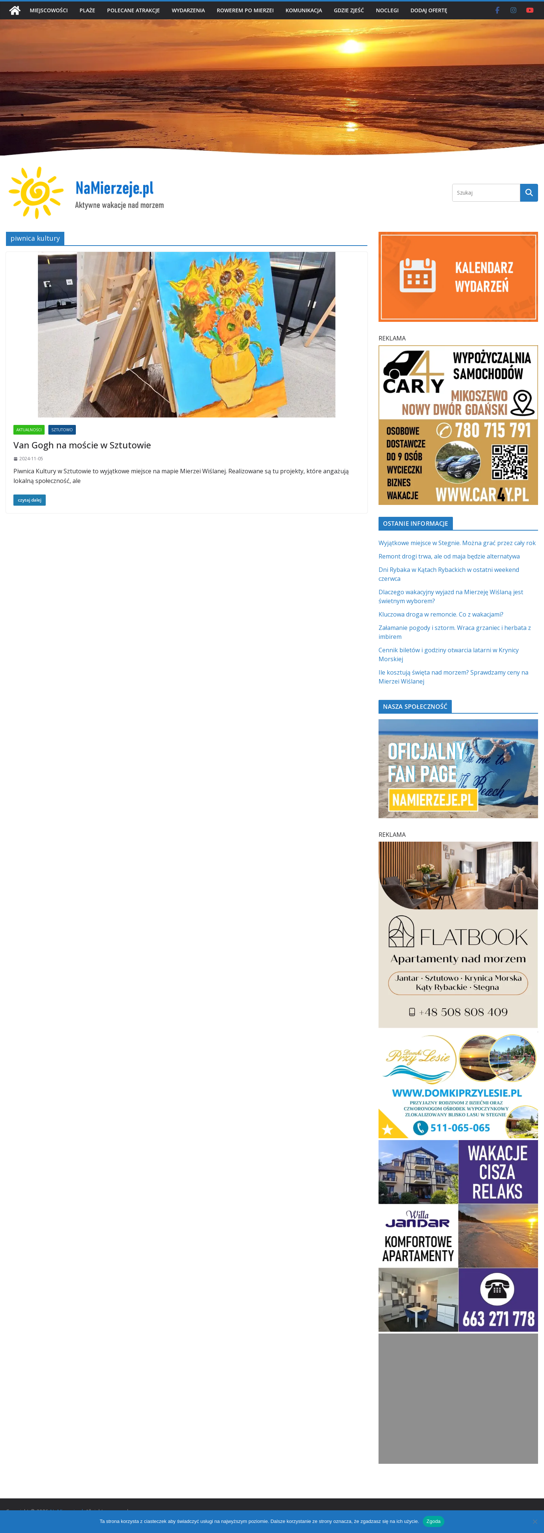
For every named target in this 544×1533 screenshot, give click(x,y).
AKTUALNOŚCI (29, 429)
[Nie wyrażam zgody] (534, 1521)
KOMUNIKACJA (304, 10)
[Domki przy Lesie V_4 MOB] (458, 1036)
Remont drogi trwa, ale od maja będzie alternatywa (449, 556)
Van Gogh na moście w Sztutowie (82, 445)
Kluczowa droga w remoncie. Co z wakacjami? (441, 614)
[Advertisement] (458, 1399)
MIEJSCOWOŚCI (49, 10)
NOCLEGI (387, 10)
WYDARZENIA (188, 10)
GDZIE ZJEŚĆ (349, 10)
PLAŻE (87, 10)
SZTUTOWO (62, 429)
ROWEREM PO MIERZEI (245, 10)
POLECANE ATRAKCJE (133, 10)
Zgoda (433, 1521)
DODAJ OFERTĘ (429, 10)
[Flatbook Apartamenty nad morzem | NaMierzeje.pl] (458, 846)
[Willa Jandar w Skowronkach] (458, 1144)
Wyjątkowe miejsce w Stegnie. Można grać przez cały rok (457, 543)
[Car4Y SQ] (458, 350)
